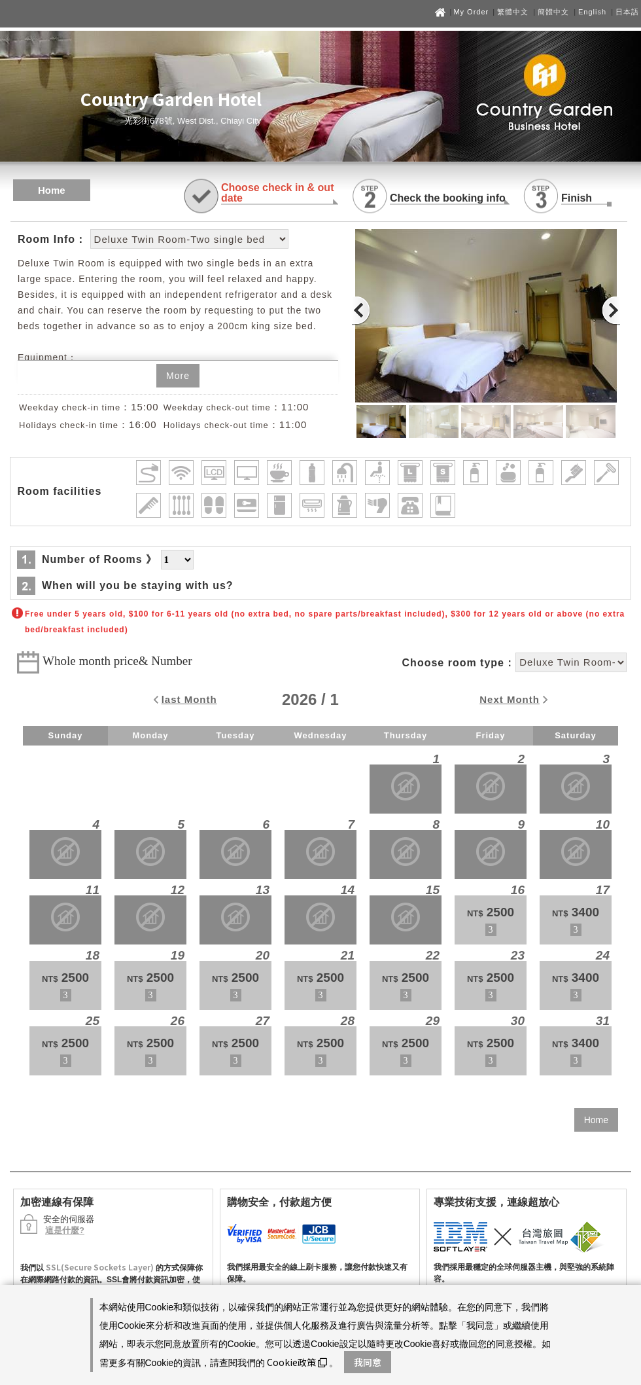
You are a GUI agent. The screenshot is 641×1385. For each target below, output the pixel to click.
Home (51, 190)
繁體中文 (512, 12)
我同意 (367, 1362)
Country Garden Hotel (171, 98)
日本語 (627, 12)
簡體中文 (553, 12)
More (178, 375)
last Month (189, 699)
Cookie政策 (297, 1362)
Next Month (509, 699)
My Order (472, 12)
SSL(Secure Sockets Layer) (100, 1266)
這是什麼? (64, 1230)
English (592, 12)
